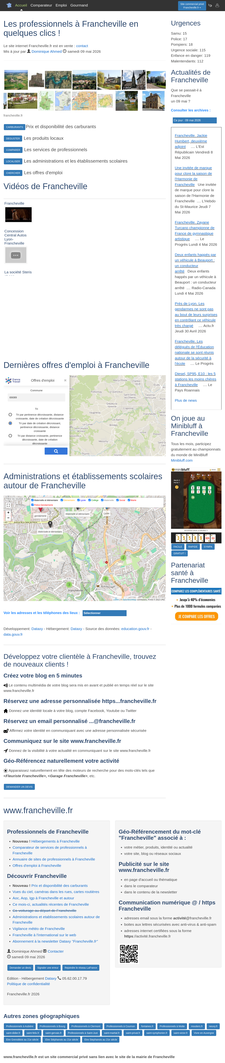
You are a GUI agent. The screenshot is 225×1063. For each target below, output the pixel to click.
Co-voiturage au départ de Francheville (44, 910)
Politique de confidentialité (28, 984)
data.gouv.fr (13, 634)
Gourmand (79, 5)
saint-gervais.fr (53, 1033)
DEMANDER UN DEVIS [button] (19, 786)
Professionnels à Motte (172, 1026)
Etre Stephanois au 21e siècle (100, 1039)
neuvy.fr (213, 1026)
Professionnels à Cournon (121, 1026)
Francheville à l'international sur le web (44, 935)
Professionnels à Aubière (19, 1026)
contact (82, 46)
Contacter (56, 951)
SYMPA (208, 546)
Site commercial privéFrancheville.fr (192, 6)
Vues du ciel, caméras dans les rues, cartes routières (56, 892)
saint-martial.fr (112, 1033)
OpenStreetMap (129, 600)
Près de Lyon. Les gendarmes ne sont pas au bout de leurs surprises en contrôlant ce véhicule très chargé (196, 314)
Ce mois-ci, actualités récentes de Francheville (51, 904)
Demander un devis (20, 967)
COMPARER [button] (13, 150)
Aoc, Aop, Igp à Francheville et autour (43, 898)
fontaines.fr (147, 1026)
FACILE (178, 546)
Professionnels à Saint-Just (83, 1033)
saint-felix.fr (33, 1033)
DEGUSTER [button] (13, 138)
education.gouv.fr (135, 629)
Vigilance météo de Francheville (39, 929)
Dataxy (37, 629)
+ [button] (8, 513)
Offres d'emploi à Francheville (37, 865)
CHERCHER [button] (13, 173)
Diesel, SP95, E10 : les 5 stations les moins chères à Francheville (195, 379)
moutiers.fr (197, 1026)
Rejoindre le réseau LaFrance (81, 967)
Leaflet (116, 600)
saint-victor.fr (181, 1033)
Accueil (21, 5)
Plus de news (186, 400)
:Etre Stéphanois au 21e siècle (61, 1039)
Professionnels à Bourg (52, 1026)
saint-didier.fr (13, 1033)
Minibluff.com (182, 460)
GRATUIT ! (180, 553)
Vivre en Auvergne (204, 1033)
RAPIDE (193, 546)
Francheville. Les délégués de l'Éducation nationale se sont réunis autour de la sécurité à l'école (194, 352)
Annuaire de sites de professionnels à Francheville (54, 859)
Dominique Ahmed (47, 51)
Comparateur (41, 5)
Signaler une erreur (47, 967)
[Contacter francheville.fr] (217, 5)
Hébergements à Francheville (55, 841)
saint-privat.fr (133, 1033)
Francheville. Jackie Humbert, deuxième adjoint (191, 141)
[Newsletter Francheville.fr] (210, 5)
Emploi (61, 5)
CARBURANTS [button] (14, 127)
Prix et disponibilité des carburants (59, 886)
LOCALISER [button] (13, 161)
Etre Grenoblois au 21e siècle (22, 1039)
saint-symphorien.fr (156, 1033)
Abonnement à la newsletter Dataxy (55, 941)
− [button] (8, 518)
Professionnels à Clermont (85, 1026)
